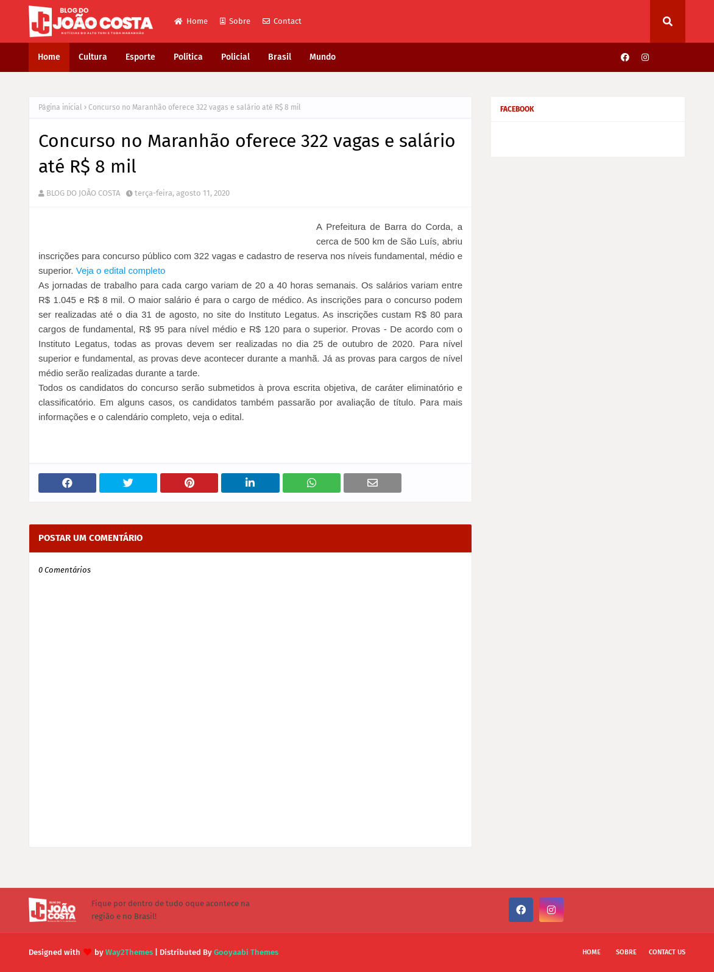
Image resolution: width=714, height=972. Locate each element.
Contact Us (667, 952)
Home (191, 21)
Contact (282, 21)
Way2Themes (129, 952)
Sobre (235, 21)
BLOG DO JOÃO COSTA (83, 193)
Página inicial (60, 107)
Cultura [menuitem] (93, 57)
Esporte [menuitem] (140, 57)
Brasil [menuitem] (279, 57)
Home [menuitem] (49, 57)
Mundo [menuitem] (322, 57)
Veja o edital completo (121, 270)
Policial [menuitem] (235, 57)
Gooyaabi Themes (246, 952)
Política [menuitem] (188, 57)
